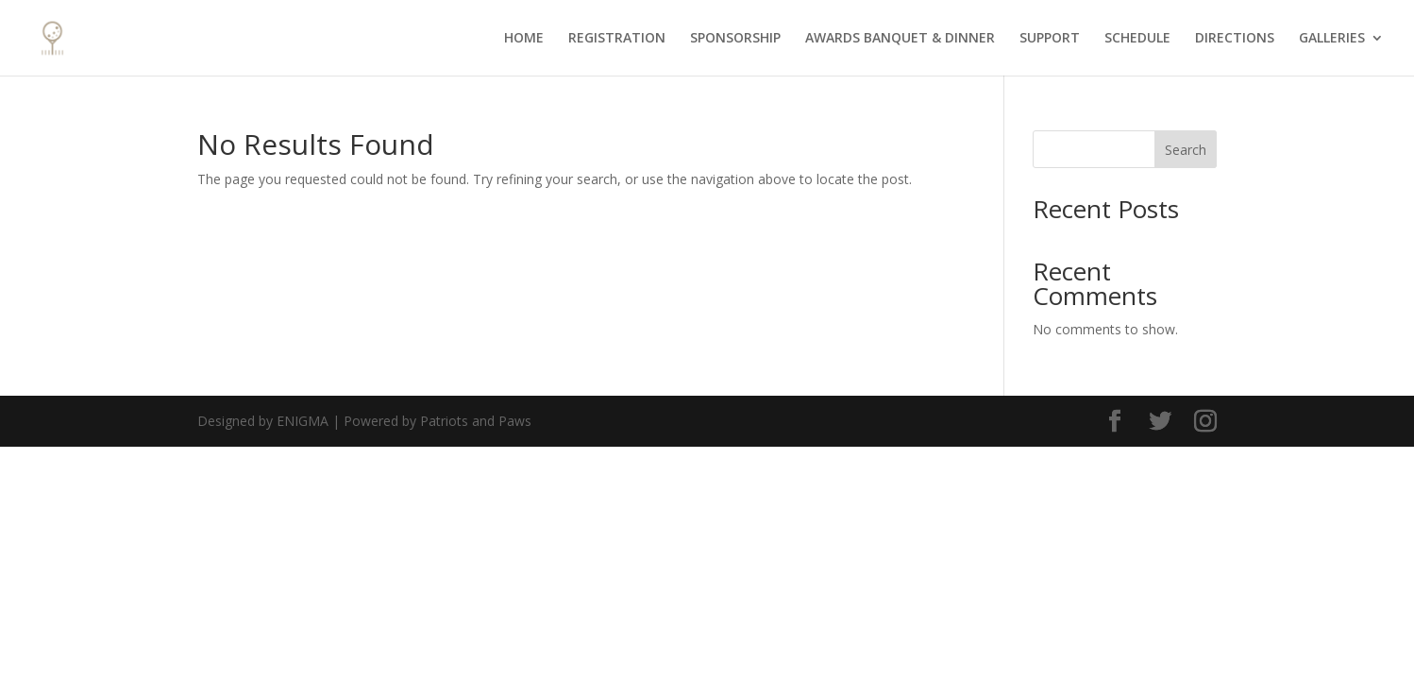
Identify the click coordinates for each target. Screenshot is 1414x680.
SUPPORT (1049, 38)
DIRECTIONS (1234, 38)
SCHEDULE (1137, 38)
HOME (524, 38)
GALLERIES (1332, 38)
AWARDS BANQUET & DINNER (900, 38)
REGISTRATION (616, 38)
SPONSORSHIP (735, 38)
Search (1185, 150)
